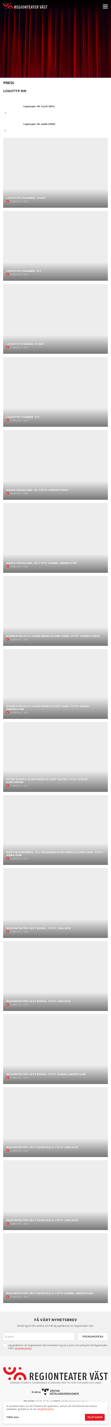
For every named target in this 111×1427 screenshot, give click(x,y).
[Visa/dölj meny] (105, 6)
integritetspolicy (23, 1348)
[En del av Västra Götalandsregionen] (55, 1392)
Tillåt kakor (94, 1417)
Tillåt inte (12, 1417)
